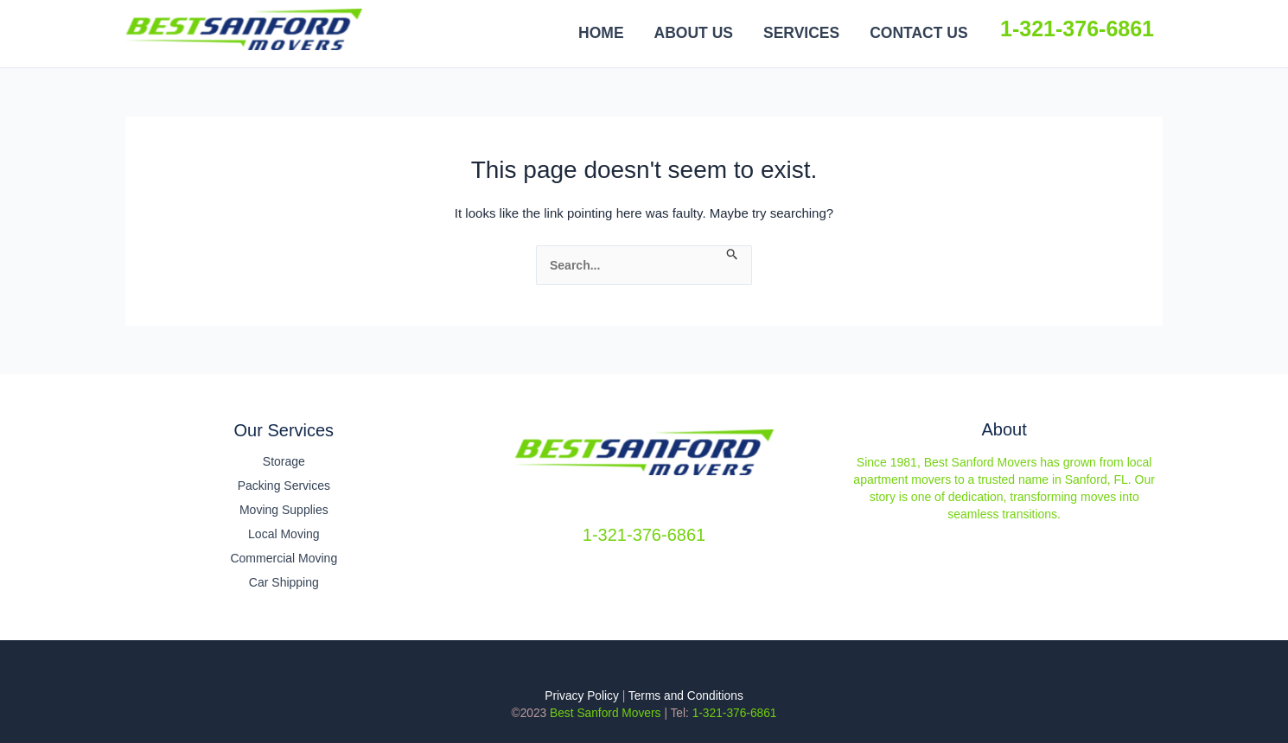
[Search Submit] (732, 254)
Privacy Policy (582, 695)
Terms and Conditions (685, 695)
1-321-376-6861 (1077, 28)
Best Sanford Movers (376, 28)
